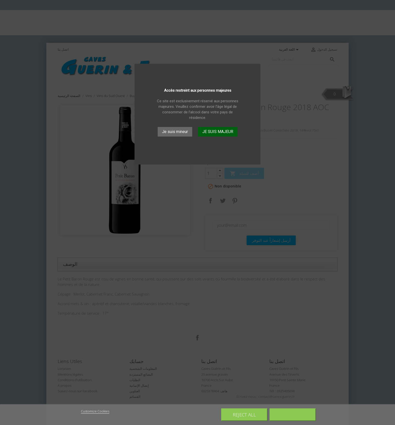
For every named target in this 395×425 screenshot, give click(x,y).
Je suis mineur (175, 131)
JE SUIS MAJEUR (217, 131)
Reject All (244, 414)
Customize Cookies (95, 411)
